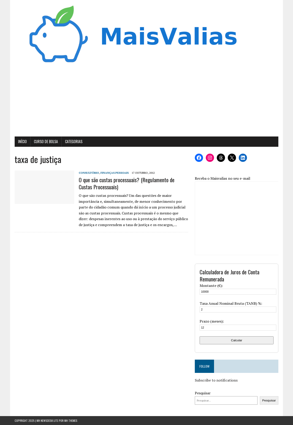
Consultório (89, 172)
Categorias (73, 141)
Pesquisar (203, 393)
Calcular (236, 340)
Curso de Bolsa (46, 141)
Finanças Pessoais (114, 172)
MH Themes (70, 420)
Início (22, 141)
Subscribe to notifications (216, 380)
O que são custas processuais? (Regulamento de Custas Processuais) (126, 183)
